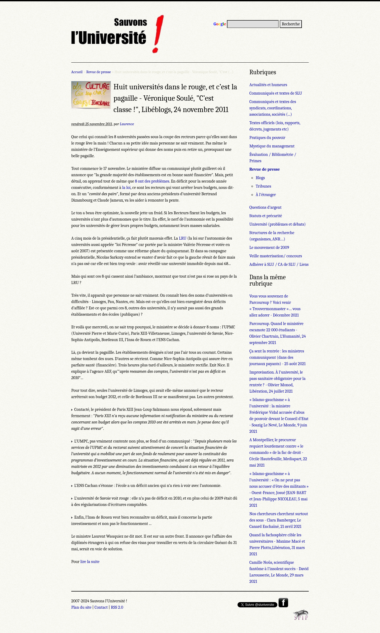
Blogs (260, 177)
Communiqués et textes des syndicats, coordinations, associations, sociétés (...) (272, 108)
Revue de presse (98, 72)
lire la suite (89, 561)
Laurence (127, 124)
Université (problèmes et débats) (277, 224)
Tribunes (263, 186)
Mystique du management (271, 146)
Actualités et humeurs (268, 84)
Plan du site (81, 607)
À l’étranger (266, 194)
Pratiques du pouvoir (267, 137)
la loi (126, 187)
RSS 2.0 (117, 607)
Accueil (77, 72)
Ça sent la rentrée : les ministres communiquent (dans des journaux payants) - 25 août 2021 (277, 357)
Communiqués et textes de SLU (275, 93)
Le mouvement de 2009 (269, 247)
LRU (182, 238)
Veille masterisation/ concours (275, 256)
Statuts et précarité (265, 215)
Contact (101, 607)
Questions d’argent (265, 207)
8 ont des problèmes (152, 181)
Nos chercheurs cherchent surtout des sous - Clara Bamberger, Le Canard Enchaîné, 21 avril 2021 (278, 520)
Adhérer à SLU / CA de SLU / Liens (278, 264)
